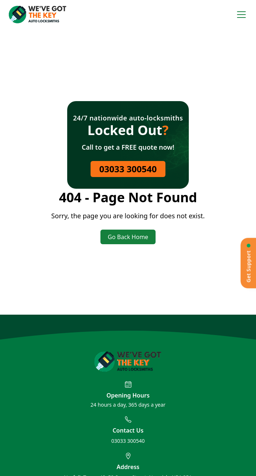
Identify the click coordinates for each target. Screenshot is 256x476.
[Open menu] (241, 14)
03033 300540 (128, 169)
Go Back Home (128, 237)
